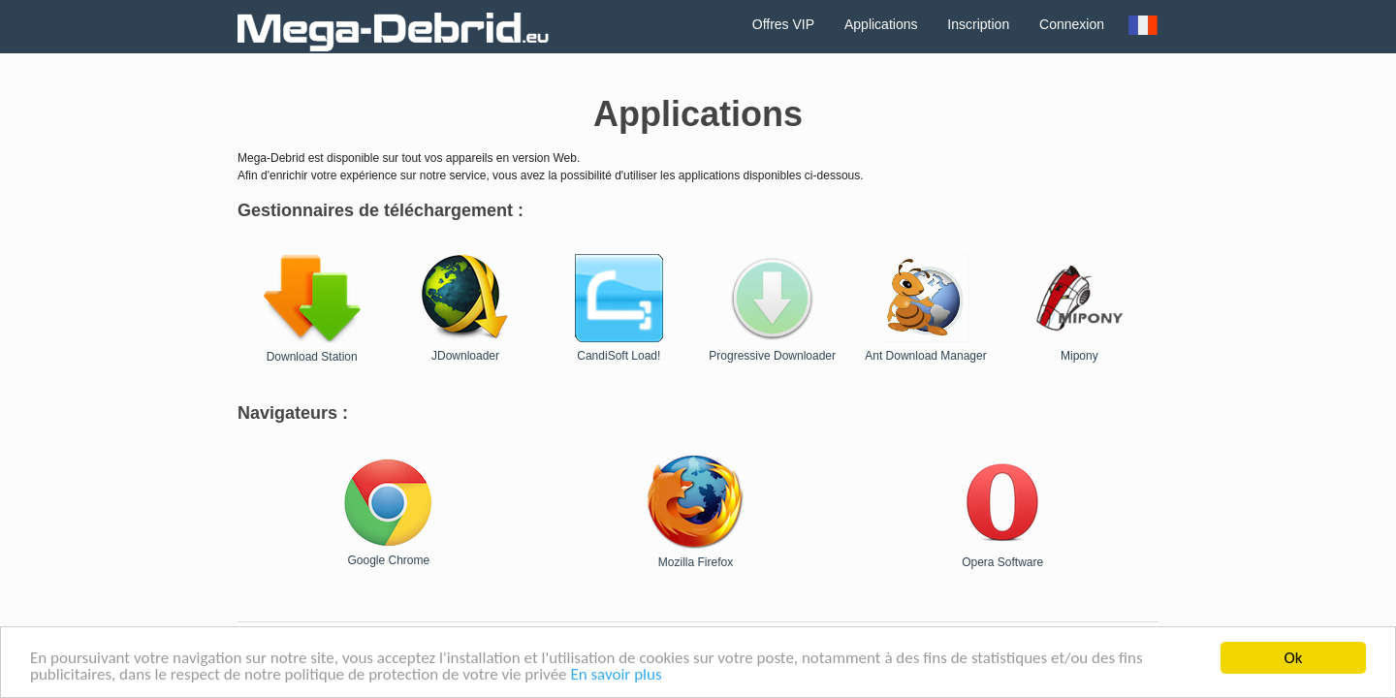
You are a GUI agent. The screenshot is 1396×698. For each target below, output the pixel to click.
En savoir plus (615, 675)
